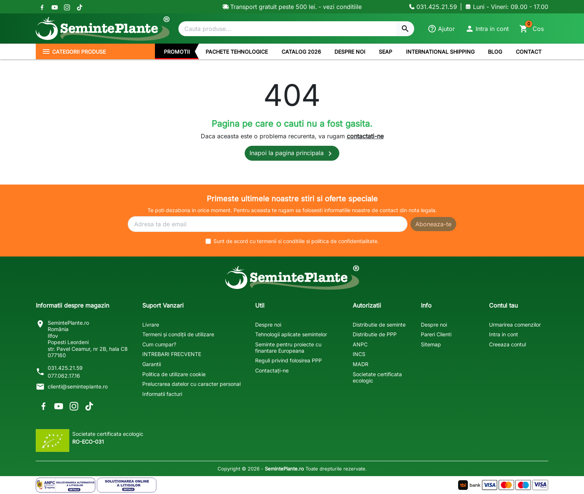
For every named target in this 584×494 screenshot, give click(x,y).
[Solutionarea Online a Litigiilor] (126, 485)
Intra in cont (503, 334)
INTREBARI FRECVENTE (171, 354)
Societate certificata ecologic (377, 377)
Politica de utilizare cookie (174, 374)
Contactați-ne (272, 370)
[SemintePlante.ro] (102, 28)
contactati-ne (365, 136)
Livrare (150, 324)
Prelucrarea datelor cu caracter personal (191, 384)
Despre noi (268, 324)
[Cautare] (287, 28)
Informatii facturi (162, 394)
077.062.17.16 (64, 375)
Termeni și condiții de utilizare (178, 334)
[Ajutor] (441, 29)
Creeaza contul (507, 344)
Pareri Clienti (436, 334)
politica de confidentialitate (344, 241)
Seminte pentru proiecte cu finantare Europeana (288, 347)
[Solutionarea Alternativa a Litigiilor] (65, 485)
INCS (359, 354)
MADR (360, 364)
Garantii (151, 364)
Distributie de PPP (375, 334)
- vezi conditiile (340, 6)
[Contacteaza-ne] (433, 6)
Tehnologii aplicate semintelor (291, 334)
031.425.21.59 (65, 368)
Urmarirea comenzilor (515, 324)
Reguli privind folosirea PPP (288, 360)
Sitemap (431, 344)
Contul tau (503, 305)
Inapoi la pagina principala (292, 153)
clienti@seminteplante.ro (78, 386)
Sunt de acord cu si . (296, 241)
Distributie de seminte (379, 324)
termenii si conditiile (281, 241)
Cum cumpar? (159, 344)
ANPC (360, 344)
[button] (487, 29)
